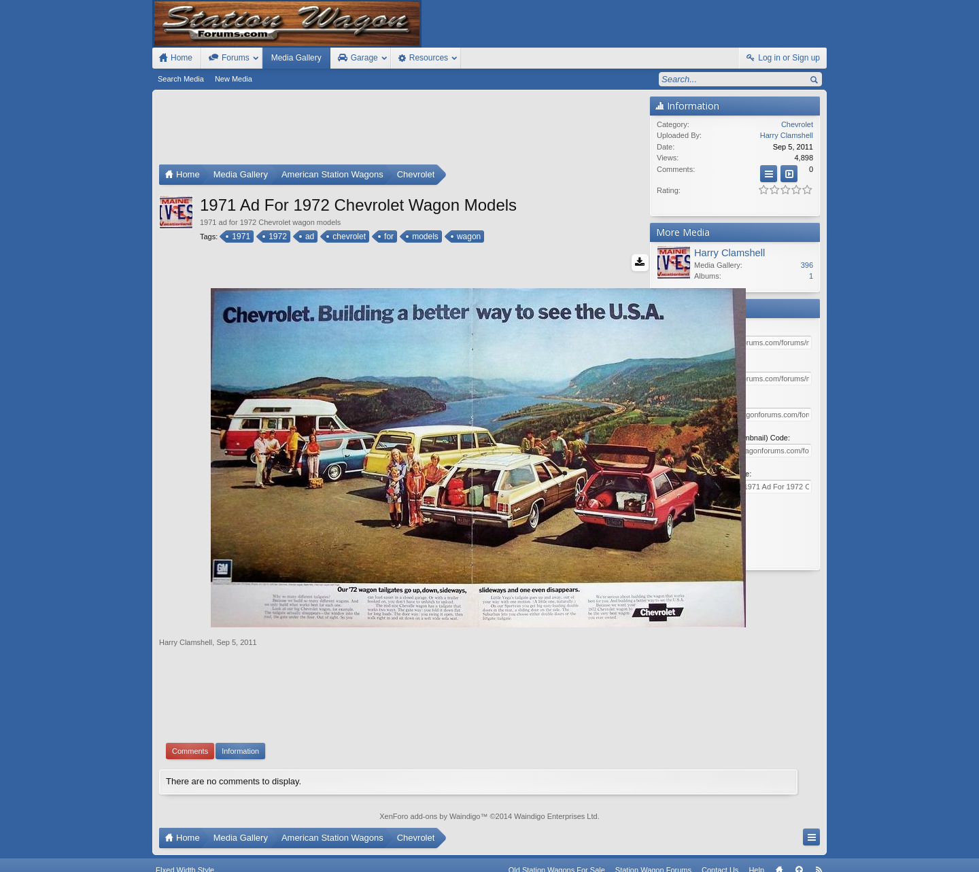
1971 (240, 236)
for (388, 236)
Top (799, 847)
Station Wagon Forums (653, 847)
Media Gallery (296, 58)
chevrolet (348, 236)
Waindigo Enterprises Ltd (556, 784)
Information (240, 719)
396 (807, 265)
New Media (233, 79)
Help (756, 847)
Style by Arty (802, 860)
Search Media (181, 79)
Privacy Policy (751, 860)
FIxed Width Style (185, 847)
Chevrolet (797, 124)
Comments (190, 719)
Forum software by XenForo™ (250, 860)
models (424, 236)
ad (308, 236)
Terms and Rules (694, 860)
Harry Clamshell (185, 610)
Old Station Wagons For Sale (557, 847)
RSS (818, 847)
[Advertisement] (401, 130)
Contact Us (720, 847)
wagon (468, 236)
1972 (277, 236)
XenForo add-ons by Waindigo (429, 784)
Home (779, 847)
